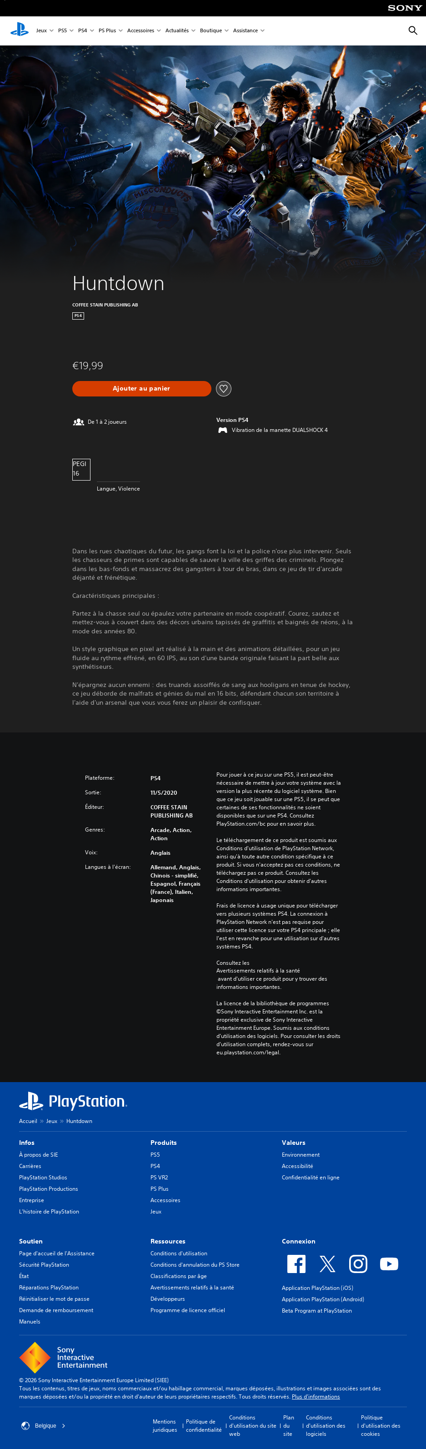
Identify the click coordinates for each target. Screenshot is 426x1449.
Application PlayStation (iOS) (317, 1288)
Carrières (30, 1166)
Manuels (29, 1321)
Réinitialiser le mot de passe (54, 1299)
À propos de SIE (38, 1154)
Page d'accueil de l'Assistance (57, 1253)
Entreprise (31, 1200)
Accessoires (140, 31)
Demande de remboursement (56, 1310)
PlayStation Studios (43, 1177)
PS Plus (107, 31)
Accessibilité (297, 1166)
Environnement (301, 1154)
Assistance (245, 31)
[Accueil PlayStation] (19, 31)
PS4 (82, 31)
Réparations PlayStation (49, 1287)
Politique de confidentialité (204, 1426)
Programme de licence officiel (187, 1310)
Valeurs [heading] (294, 1142)
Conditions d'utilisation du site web (252, 1426)
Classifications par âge (178, 1276)
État (24, 1276)
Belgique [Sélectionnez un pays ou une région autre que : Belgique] (43, 1425)
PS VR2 (159, 1177)
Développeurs (167, 1299)
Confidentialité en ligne (311, 1177)
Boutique (211, 31)
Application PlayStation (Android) (323, 1299)
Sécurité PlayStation (44, 1265)
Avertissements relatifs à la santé (258, 970)
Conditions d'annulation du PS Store (195, 1265)
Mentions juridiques (165, 1426)
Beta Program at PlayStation (317, 1310)
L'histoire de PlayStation (49, 1211)
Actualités (177, 31)
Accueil (28, 1121)
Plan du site (288, 1426)
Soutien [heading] (31, 1241)
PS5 (62, 31)
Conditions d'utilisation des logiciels (326, 1426)
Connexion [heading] (299, 1241)
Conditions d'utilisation (178, 1253)
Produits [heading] (163, 1142)
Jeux (41, 31)
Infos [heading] (27, 1142)
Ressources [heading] (167, 1241)
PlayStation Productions (48, 1189)
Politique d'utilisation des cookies (381, 1426)
